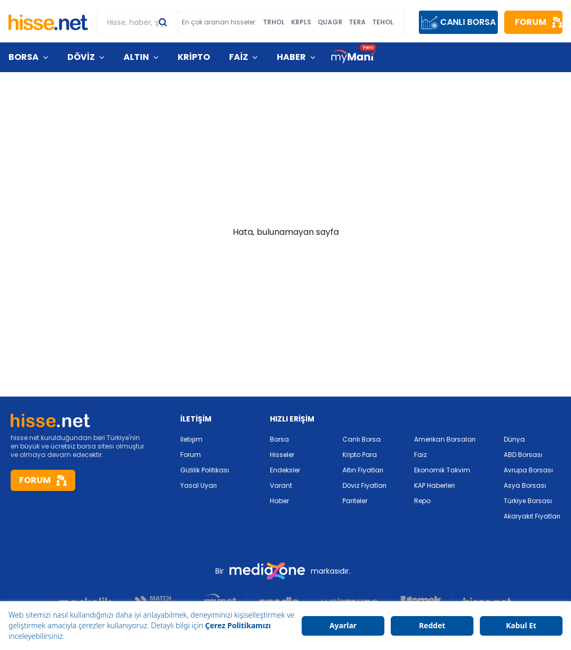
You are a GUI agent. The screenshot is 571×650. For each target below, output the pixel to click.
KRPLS (301, 22)
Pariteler (354, 500)
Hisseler (282, 454)
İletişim (191, 439)
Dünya (514, 439)
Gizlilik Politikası (204, 470)
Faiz (420, 454)
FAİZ (238, 57)
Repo (422, 500)
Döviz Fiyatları (364, 485)
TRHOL (274, 22)
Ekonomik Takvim (442, 470)
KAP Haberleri (434, 485)
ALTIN (136, 57)
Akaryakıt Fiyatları (532, 516)
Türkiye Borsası (528, 500)
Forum (190, 454)
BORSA (23, 57)
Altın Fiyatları (362, 470)
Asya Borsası (525, 485)
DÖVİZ (81, 57)
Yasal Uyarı (198, 485)
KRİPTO (194, 57)
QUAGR (330, 22)
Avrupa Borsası (528, 470)
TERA (357, 22)
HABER (291, 57)
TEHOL (382, 22)
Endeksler (285, 470)
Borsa (279, 439)
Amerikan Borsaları (445, 439)
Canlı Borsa (361, 439)
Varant (281, 485)
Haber (279, 500)
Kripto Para (359, 454)
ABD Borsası (523, 454)
